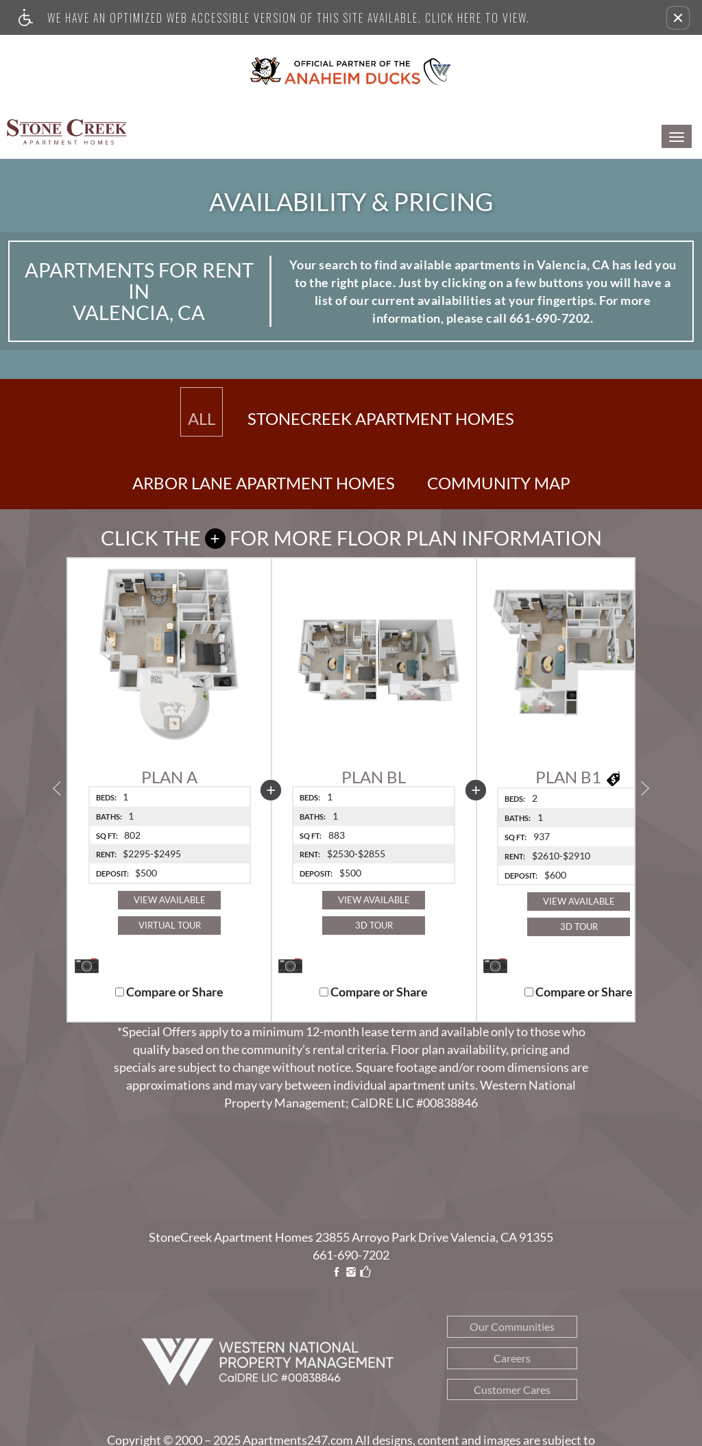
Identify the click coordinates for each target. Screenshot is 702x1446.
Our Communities (512, 1326)
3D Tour (374, 925)
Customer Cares (512, 1389)
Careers (512, 1357)
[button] (678, 18)
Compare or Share (169, 992)
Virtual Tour (169, 925)
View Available (170, 899)
